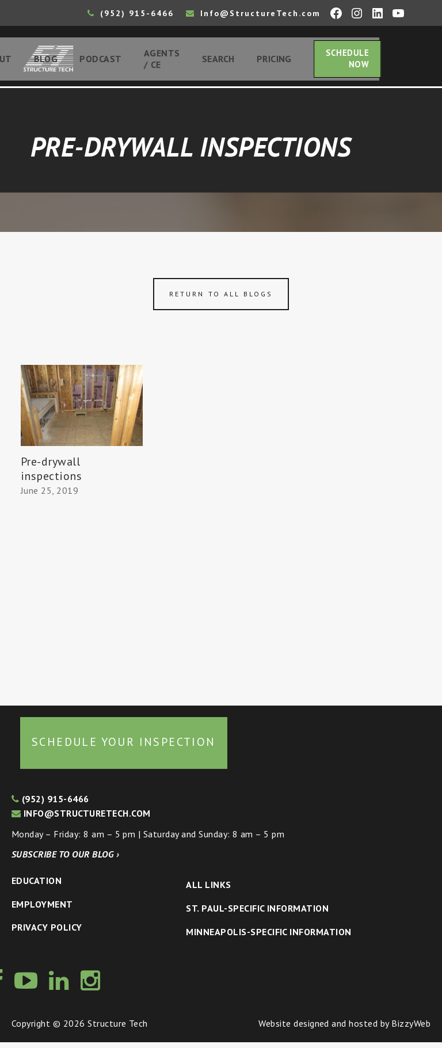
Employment (42, 909)
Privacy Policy (47, 932)
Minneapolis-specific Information (268, 937)
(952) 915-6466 (130, 13)
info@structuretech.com (81, 818)
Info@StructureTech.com (253, 13)
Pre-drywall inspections (51, 474)
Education (37, 885)
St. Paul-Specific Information (257, 913)
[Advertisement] (82, 601)
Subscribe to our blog (65, 860)
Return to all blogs (221, 299)
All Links (208, 890)
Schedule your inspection (124, 747)
